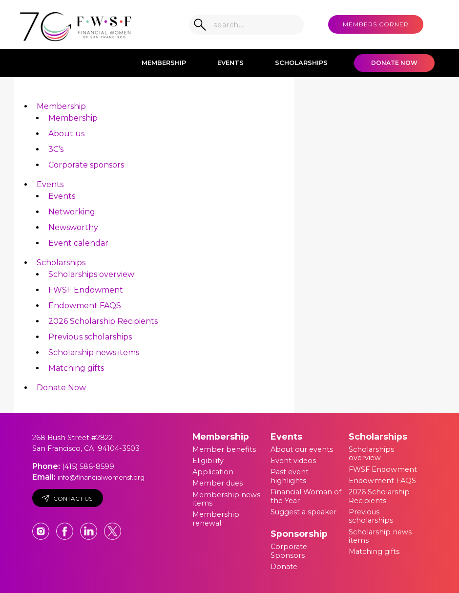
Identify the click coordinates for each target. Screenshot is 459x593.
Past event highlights (290, 476)
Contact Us (67, 498)
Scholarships (301, 62)
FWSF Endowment (85, 290)
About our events (302, 449)
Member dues (217, 483)
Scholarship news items (93, 352)
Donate (284, 566)
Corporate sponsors (86, 164)
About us (66, 133)
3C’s (55, 149)
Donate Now (394, 62)
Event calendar (78, 243)
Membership (164, 62)
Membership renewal (215, 519)
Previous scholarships (90, 336)
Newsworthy (73, 227)
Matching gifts (76, 368)
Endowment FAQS (84, 305)
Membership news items (226, 499)
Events (230, 62)
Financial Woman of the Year (306, 496)
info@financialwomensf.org (101, 477)
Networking (71, 211)
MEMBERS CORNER (376, 24)
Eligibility (208, 460)
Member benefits (224, 449)
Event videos (293, 460)
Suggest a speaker (303, 512)
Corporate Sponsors (289, 551)
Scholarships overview (91, 274)
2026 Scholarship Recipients (103, 321)
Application (212, 471)
